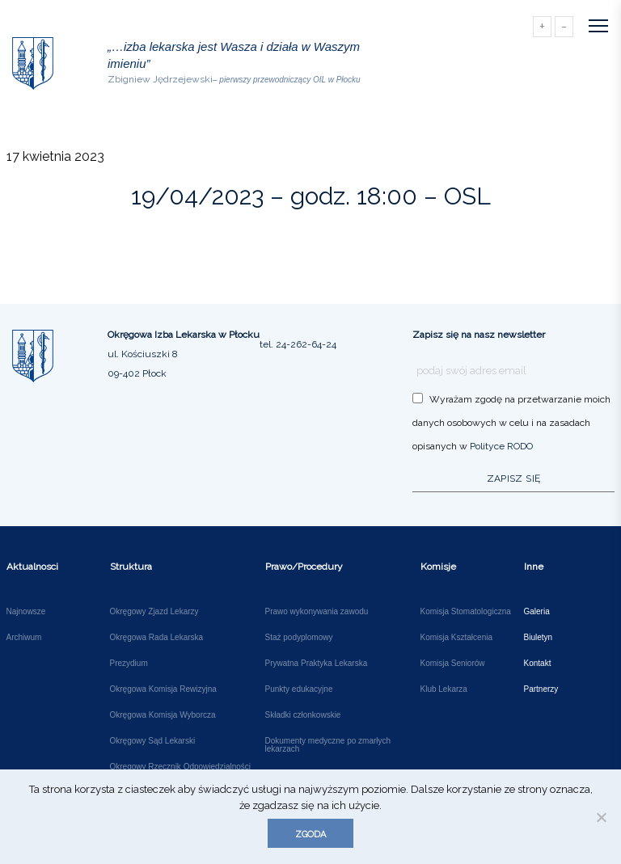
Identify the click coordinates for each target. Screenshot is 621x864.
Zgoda (310, 834)
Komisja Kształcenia (456, 638)
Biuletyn (538, 638)
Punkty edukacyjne (299, 689)
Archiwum (24, 638)
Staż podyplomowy (299, 638)
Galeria (537, 612)
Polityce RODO (501, 446)
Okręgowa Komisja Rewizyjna (163, 689)
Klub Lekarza (443, 689)
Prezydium (129, 664)
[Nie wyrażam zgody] (601, 817)
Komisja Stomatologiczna (465, 612)
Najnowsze (26, 612)
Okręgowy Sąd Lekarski (153, 741)
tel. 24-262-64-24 (298, 344)
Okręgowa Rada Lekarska (157, 638)
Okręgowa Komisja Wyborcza (163, 715)
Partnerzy (541, 689)
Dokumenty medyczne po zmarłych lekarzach (328, 745)
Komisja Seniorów (452, 664)
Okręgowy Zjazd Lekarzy (154, 612)
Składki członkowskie (303, 715)
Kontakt (537, 664)
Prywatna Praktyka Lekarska (316, 664)
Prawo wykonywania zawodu (317, 612)
